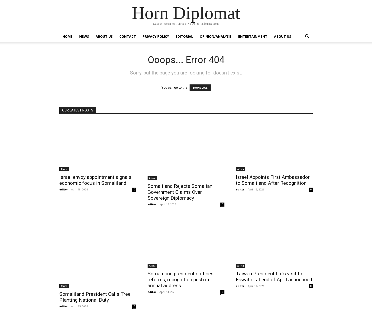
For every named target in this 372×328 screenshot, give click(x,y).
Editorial (184, 36)
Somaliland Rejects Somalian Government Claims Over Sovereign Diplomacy (180, 192)
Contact (127, 36)
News (84, 36)
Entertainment (252, 36)
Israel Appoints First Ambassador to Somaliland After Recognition (273, 180)
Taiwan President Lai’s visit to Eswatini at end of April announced (274, 276)
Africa (64, 169)
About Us (104, 36)
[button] (307, 37)
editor (63, 189)
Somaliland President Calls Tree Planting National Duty (94, 297)
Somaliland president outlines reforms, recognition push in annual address (181, 279)
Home (68, 36)
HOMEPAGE (200, 87)
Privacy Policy (156, 36)
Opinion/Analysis (216, 36)
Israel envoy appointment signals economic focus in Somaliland (95, 180)
